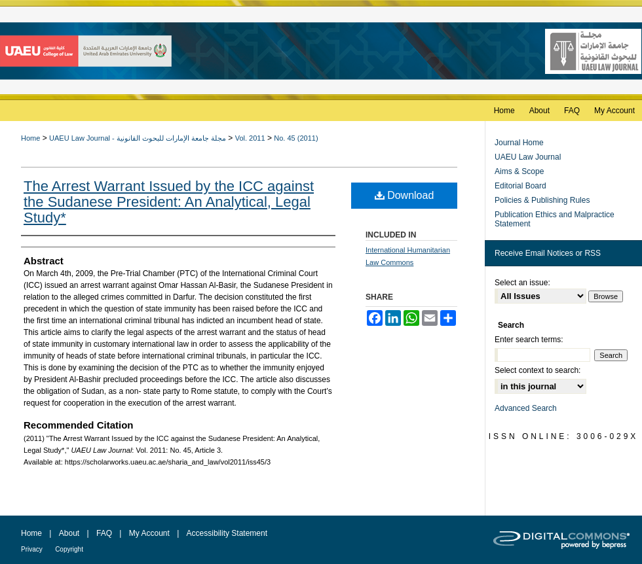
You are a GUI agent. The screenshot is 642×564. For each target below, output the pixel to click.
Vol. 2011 (250, 138)
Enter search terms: (529, 339)
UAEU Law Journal (528, 157)
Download (404, 195)
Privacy (32, 549)
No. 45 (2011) (296, 138)
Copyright (69, 549)
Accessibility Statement (227, 533)
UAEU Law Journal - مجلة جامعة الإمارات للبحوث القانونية (137, 138)
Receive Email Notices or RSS (548, 253)
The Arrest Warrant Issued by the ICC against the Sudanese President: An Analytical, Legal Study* (169, 202)
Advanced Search (526, 408)
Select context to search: (537, 370)
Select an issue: (522, 282)
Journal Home (519, 142)
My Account (149, 533)
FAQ (104, 533)
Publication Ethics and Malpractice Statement (554, 219)
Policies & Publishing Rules (542, 200)
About (69, 533)
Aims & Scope (519, 171)
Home (30, 138)
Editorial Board (520, 185)
